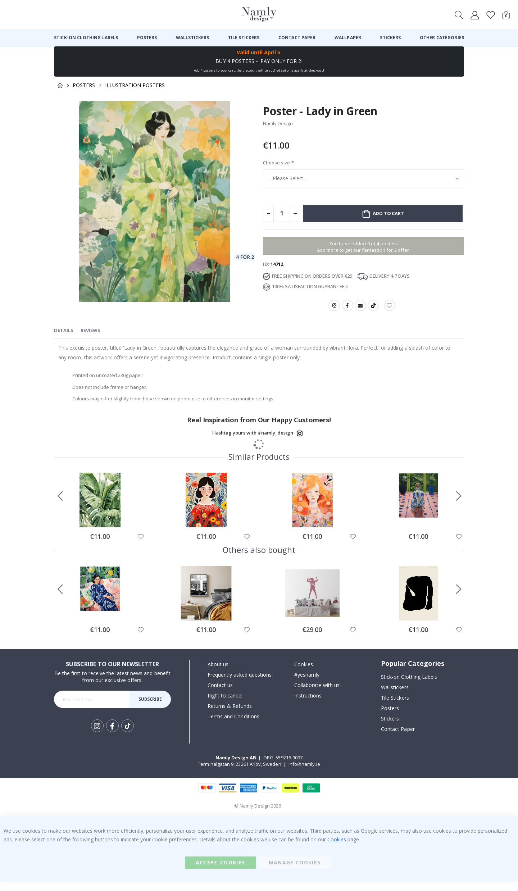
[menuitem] (86, 37)
